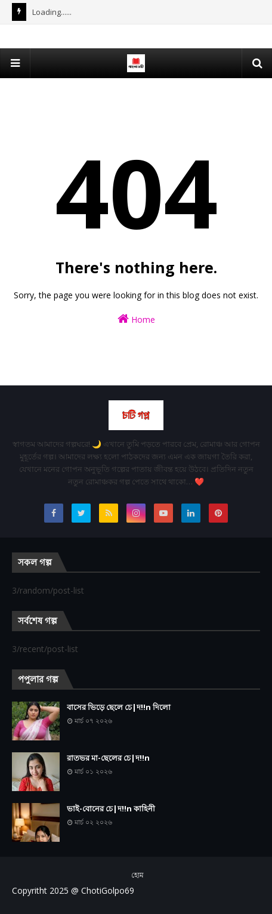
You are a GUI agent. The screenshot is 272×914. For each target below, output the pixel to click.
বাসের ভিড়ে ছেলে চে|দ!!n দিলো (119, 707)
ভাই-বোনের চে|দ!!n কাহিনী (111, 808)
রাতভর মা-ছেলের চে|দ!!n (108, 757)
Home (136, 319)
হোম (137, 875)
